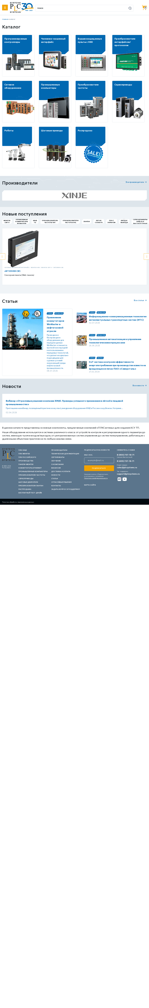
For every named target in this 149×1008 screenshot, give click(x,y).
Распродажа (24, 489)
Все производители (136, 182)
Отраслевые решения (61, 482)
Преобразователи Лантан (30, 486)
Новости (55, 475)
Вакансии (56, 468)
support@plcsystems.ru (128, 474)
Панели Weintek (25, 464)
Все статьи (140, 300)
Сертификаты (58, 457)
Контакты (56, 486)
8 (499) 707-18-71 (125, 461)
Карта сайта (90, 485)
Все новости (140, 385)
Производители (59, 450)
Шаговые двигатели (28, 482)
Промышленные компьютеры (33, 471)
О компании (57, 464)
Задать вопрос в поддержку (65, 489)
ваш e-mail (88, 455)
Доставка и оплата (60, 471)
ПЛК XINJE (22, 450)
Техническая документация (65, 454)
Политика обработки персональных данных (18, 502)
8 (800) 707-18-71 (125, 455)
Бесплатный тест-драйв (30, 493)
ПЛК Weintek (24, 454)
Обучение (56, 461)
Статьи (54, 478)
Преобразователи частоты (31, 475)
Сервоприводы (26, 478)
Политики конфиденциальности (96, 478)
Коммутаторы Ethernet (30, 468)
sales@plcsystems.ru (127, 467)
